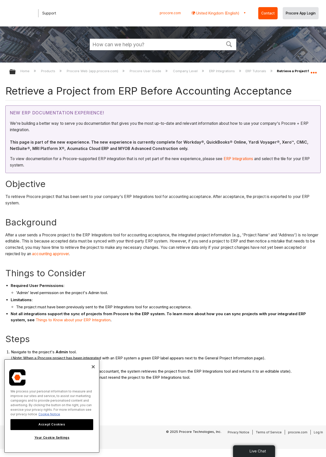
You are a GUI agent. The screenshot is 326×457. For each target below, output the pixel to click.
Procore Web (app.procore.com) (93, 71)
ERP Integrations (222, 71)
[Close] (93, 366)
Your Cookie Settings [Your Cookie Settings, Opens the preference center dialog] (52, 437)
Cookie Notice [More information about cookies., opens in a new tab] (49, 414)
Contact (268, 13)
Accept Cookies (51, 424)
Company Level (186, 71)
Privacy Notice (238, 432)
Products (48, 71)
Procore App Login (301, 13)
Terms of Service (269, 432)
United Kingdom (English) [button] (217, 13)
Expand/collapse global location (313, 70)
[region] (52, 406)
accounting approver (50, 253)
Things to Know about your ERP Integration (73, 319)
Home (25, 71)
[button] (229, 44)
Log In (318, 432)
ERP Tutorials (256, 71)
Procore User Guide (146, 71)
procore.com (170, 13)
